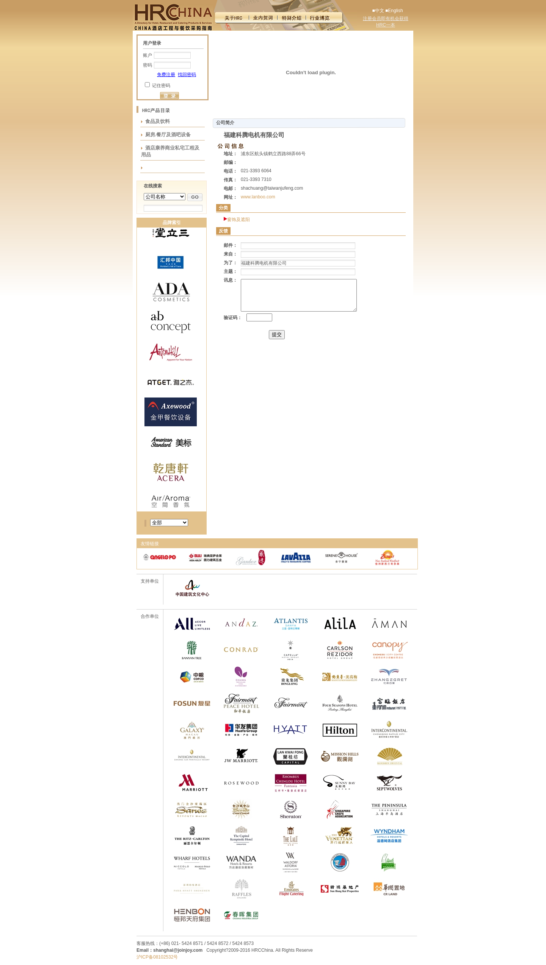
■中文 (378, 10)
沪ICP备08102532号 (157, 957)
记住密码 (161, 85)
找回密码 (187, 74)
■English (394, 10)
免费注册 (166, 74)
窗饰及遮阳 (238, 219)
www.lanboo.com (258, 197)
